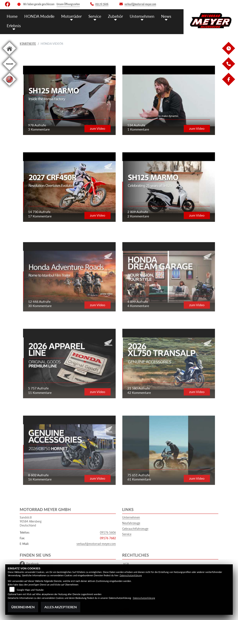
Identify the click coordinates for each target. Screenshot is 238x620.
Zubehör (115, 16)
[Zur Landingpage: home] (9, 56)
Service (94, 16)
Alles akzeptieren (60, 607)
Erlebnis (14, 25)
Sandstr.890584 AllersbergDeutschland (30, 521)
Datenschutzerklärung (131, 575)
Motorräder (71, 16)
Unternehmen (142, 16)
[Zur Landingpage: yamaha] (9, 87)
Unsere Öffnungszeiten (68, 4)
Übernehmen (23, 607)
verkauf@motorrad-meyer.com (96, 544)
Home (12, 16)
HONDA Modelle (39, 16)
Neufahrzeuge (131, 523)
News (166, 16)
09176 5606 (108, 532)
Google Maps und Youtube (30, 589)
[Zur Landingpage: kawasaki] (9, 71)
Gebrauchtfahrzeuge (135, 528)
